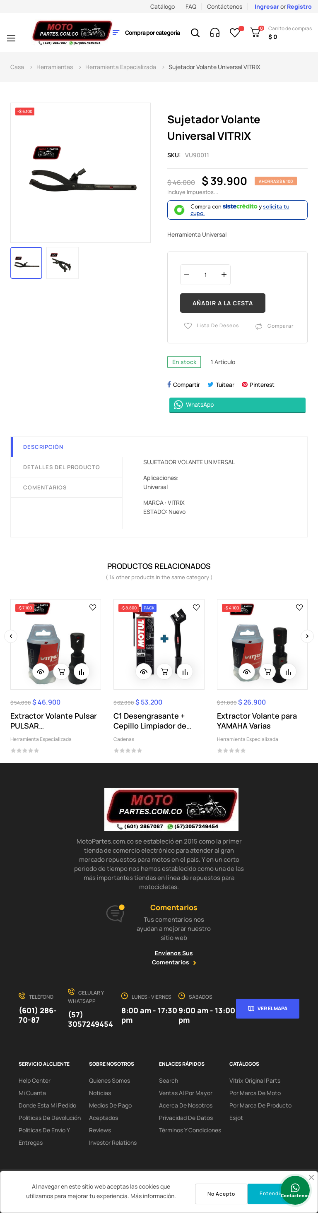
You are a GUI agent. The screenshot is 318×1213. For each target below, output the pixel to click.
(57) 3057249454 (90, 1019)
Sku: (174, 155)
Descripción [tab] (43, 446)
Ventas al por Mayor (185, 1093)
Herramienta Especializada (41, 739)
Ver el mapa (272, 1008)
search (168, 1080)
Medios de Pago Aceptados (110, 1111)
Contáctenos (224, 6)
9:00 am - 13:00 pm (206, 1015)
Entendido (273, 1193)
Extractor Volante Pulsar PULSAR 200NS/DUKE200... (53, 721)
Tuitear (225, 384)
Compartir (186, 384)
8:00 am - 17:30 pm (149, 1015)
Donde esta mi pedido (47, 1105)
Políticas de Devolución (50, 1118)
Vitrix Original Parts (254, 1080)
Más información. (153, 1196)
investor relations (113, 1142)
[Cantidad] (205, 274)
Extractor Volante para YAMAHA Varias (257, 721)
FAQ (191, 6)
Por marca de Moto (255, 1093)
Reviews (100, 1130)
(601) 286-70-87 (38, 1015)
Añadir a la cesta (223, 303)
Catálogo (162, 6)
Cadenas (123, 739)
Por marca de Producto (260, 1105)
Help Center (35, 1080)
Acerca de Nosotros (185, 1105)
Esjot (236, 1118)
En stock (184, 361)
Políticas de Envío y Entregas (44, 1136)
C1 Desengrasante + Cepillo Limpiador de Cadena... (149, 721)
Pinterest (262, 384)
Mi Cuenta (32, 1093)
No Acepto (221, 1193)
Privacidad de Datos (186, 1118)
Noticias (100, 1093)
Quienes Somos (109, 1080)
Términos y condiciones (190, 1130)
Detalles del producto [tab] (61, 466)
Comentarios (45, 487)
